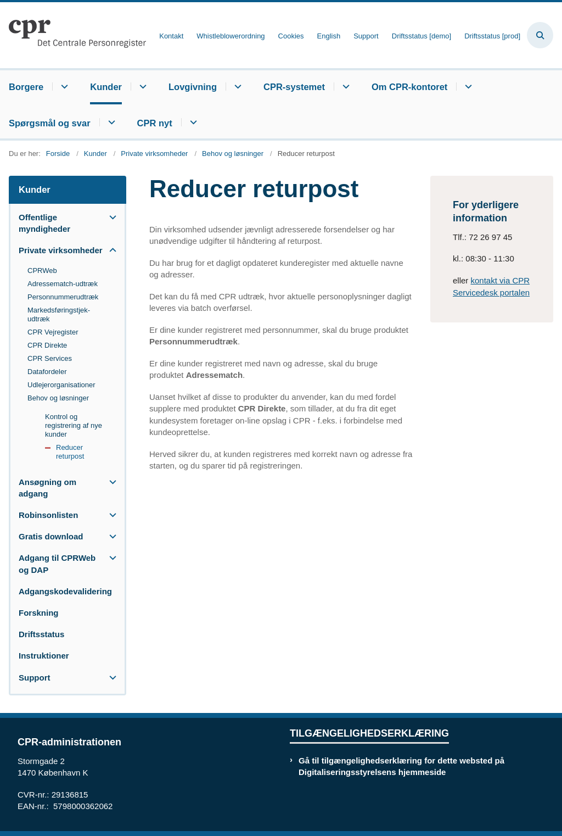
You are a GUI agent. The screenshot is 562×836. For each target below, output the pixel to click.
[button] (110, 217)
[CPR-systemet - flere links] (344, 86)
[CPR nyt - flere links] (192, 122)
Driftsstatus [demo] (421, 36)
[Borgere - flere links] (63, 86)
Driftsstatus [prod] (492, 36)
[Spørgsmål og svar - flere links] (110, 122)
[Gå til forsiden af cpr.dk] (73, 35)
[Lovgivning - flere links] (236, 86)
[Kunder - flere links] (141, 86)
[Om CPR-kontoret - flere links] (466, 86)
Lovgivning (192, 87)
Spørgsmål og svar (50, 123)
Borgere (26, 87)
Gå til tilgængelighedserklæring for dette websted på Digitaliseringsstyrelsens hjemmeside (401, 766)
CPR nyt (154, 123)
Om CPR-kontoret (409, 87)
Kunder (106, 87)
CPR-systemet (294, 87)
